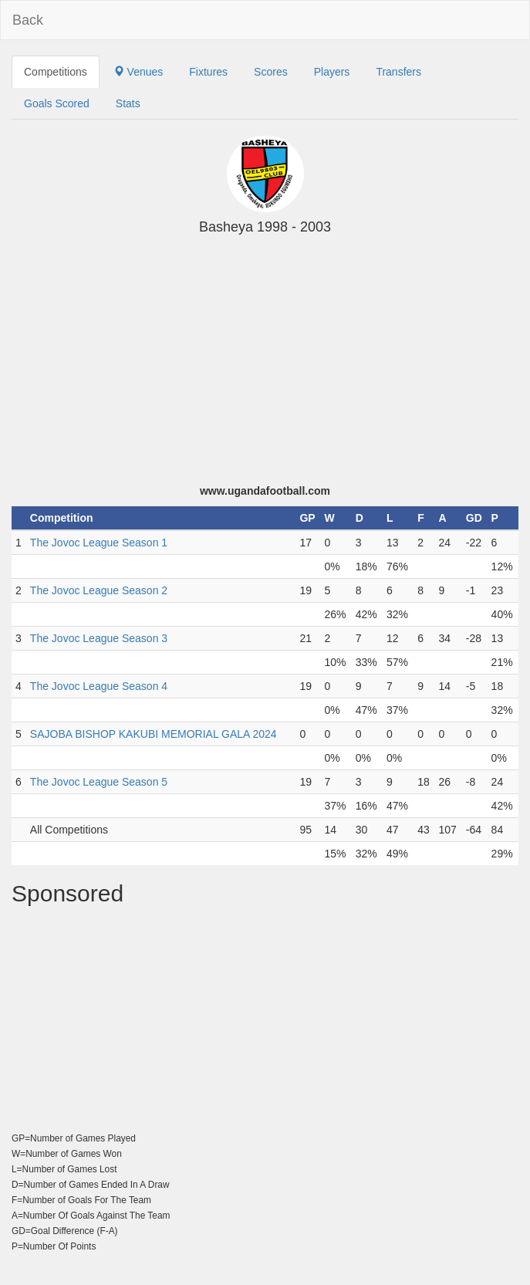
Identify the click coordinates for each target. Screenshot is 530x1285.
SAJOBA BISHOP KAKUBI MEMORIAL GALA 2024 (153, 734)
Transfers (398, 72)
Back (27, 20)
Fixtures (208, 72)
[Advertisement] (265, 367)
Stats (128, 103)
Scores (271, 72)
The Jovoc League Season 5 (98, 782)
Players (332, 72)
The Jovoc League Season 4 (98, 686)
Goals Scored (56, 103)
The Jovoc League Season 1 (98, 542)
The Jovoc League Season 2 (98, 590)
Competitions (55, 72)
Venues (138, 72)
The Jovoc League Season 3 (98, 638)
